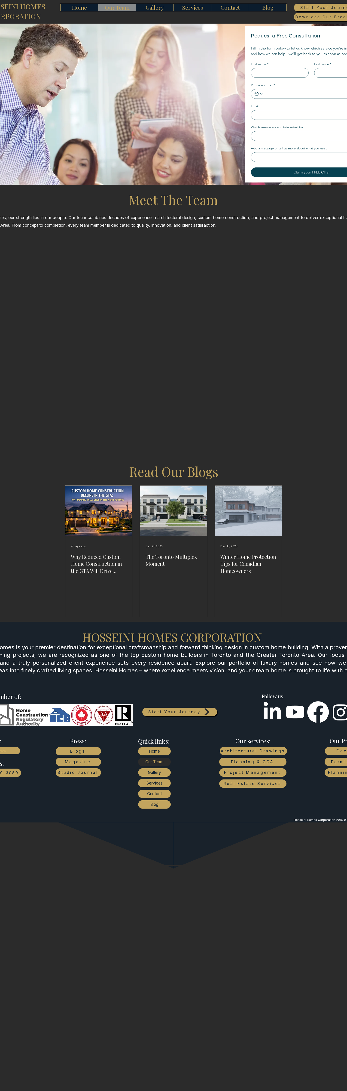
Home (154, 751)
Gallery (154, 772)
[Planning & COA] (252, 762)
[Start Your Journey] (179, 712)
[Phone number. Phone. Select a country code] (258, 94)
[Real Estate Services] (252, 783)
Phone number (263, 85)
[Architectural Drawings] (253, 751)
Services (154, 783)
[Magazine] (78, 762)
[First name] (278, 72)
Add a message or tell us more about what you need (289, 148)
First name (259, 64)
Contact (154, 793)
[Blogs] (78, 751)
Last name (322, 64)
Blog (154, 804)
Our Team (154, 762)
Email (255, 106)
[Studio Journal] (78, 772)
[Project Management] (252, 772)
